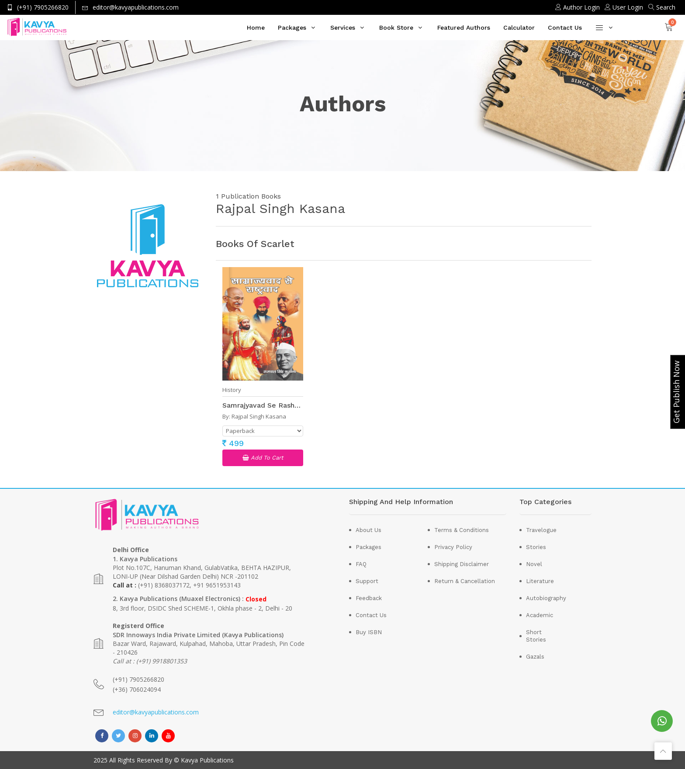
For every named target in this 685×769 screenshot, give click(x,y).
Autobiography (541, 598)
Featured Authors (463, 27)
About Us (368, 530)
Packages (292, 27)
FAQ (361, 564)
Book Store (396, 27)
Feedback (369, 598)
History (231, 390)
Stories (536, 547)
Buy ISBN (369, 632)
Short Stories (536, 636)
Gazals (535, 656)
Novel (534, 564)
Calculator (519, 27)
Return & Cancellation (464, 581)
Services (342, 27)
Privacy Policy (453, 547)
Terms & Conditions (461, 530)
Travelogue (541, 530)
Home (256, 27)
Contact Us (565, 27)
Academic (539, 615)
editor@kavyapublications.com (156, 712)
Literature (540, 581)
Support (367, 581)
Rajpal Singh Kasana (259, 416)
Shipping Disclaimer (461, 564)
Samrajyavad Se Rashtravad (269, 405)
